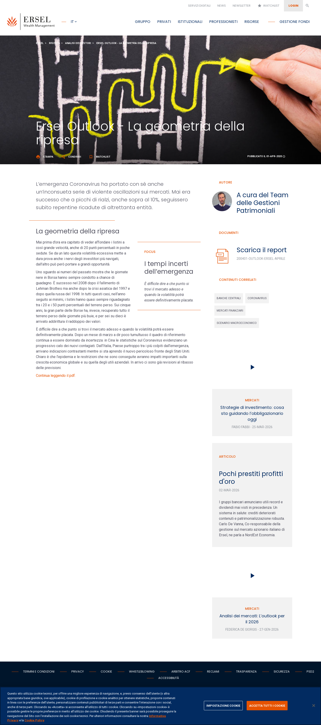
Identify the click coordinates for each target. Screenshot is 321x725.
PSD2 (310, 673)
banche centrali (229, 299)
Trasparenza (246, 673)
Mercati (252, 401)
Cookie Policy (34, 720)
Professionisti (223, 21)
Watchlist (268, 5)
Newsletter (242, 5)
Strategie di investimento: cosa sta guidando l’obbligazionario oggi (252, 415)
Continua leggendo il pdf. (56, 377)
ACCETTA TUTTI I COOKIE (267, 705)
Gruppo (142, 21)
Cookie (106, 673)
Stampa (44, 157)
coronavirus (257, 299)
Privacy (77, 673)
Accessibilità (168, 679)
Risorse (251, 21)
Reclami (213, 673)
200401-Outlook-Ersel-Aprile (261, 260)
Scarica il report (262, 251)
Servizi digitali (199, 5)
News (221, 5)
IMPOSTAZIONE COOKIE (223, 705)
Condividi (71, 157)
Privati (164, 21)
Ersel (39, 44)
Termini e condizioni (38, 673)
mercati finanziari (230, 312)
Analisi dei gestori (78, 44)
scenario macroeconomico (237, 324)
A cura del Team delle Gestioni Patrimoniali (263, 204)
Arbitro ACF (180, 673)
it (72, 21)
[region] (160, 706)
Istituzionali (190, 21)
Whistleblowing (141, 673)
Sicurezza (282, 673)
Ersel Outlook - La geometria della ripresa (126, 44)
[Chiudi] (314, 705)
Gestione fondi (295, 21)
